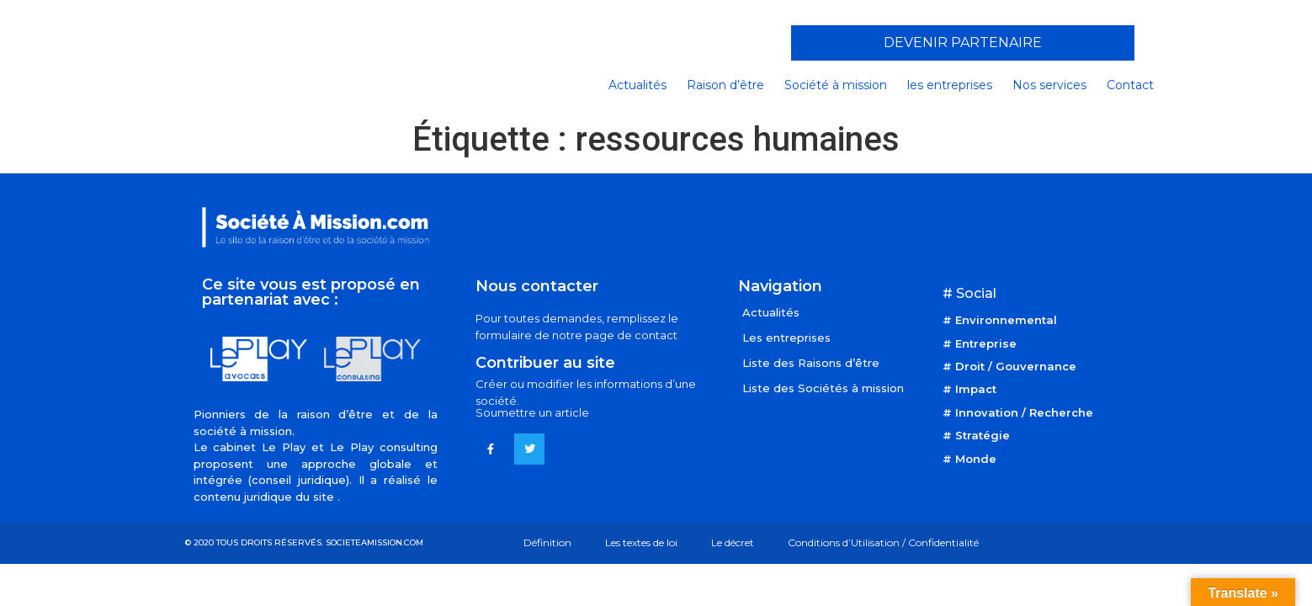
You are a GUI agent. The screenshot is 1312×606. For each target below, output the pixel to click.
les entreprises (949, 85)
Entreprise (986, 343)
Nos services (1049, 85)
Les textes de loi (641, 542)
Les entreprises (786, 337)
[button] (962, 43)
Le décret (732, 542)
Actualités (637, 85)
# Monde (969, 458)
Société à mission (835, 85)
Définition (547, 542)
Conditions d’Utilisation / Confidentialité (883, 542)
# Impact (969, 389)
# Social (969, 293)
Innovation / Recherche (1024, 412)
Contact (1130, 85)
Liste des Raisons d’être (810, 362)
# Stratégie (976, 435)
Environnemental (1006, 320)
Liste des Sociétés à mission (823, 388)
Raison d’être (725, 85)
